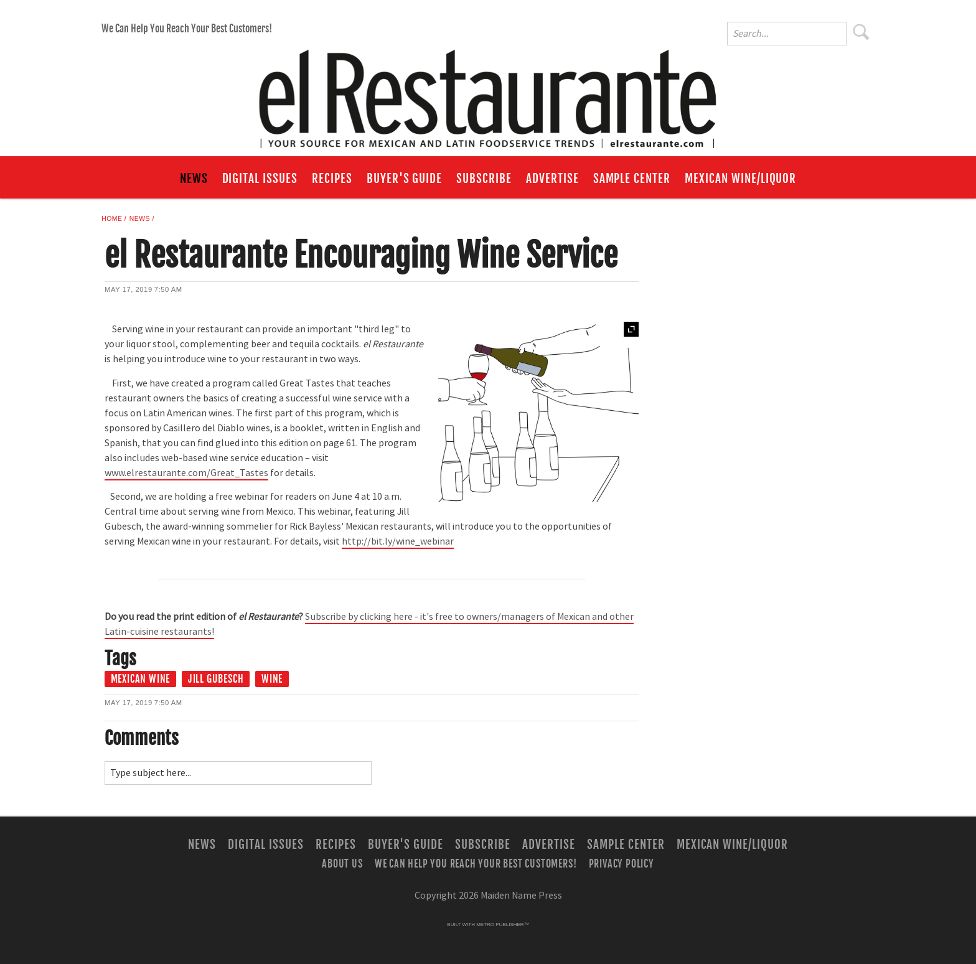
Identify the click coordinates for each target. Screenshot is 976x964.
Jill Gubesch (216, 679)
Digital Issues (260, 178)
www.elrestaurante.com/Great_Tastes (186, 473)
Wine (272, 679)
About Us (342, 863)
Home (111, 218)
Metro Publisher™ (502, 924)
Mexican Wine (141, 679)
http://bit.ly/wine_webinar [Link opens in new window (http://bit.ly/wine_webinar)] (398, 541)
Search (861, 32)
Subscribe (484, 178)
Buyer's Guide (404, 178)
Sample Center (631, 178)
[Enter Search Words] (787, 33)
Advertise (552, 178)
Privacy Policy (621, 863)
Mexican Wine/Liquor (740, 178)
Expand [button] (631, 329)
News (194, 178)
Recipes (332, 178)
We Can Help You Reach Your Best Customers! (186, 28)
